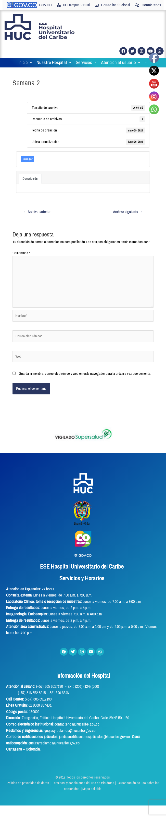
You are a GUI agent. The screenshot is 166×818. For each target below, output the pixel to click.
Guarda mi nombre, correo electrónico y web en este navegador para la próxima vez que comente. (85, 373)
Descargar (27, 159)
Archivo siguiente (128, 211)
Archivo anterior (37, 211)
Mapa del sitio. (92, 788)
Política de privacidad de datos (28, 782)
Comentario (21, 252)
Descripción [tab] (30, 178)
